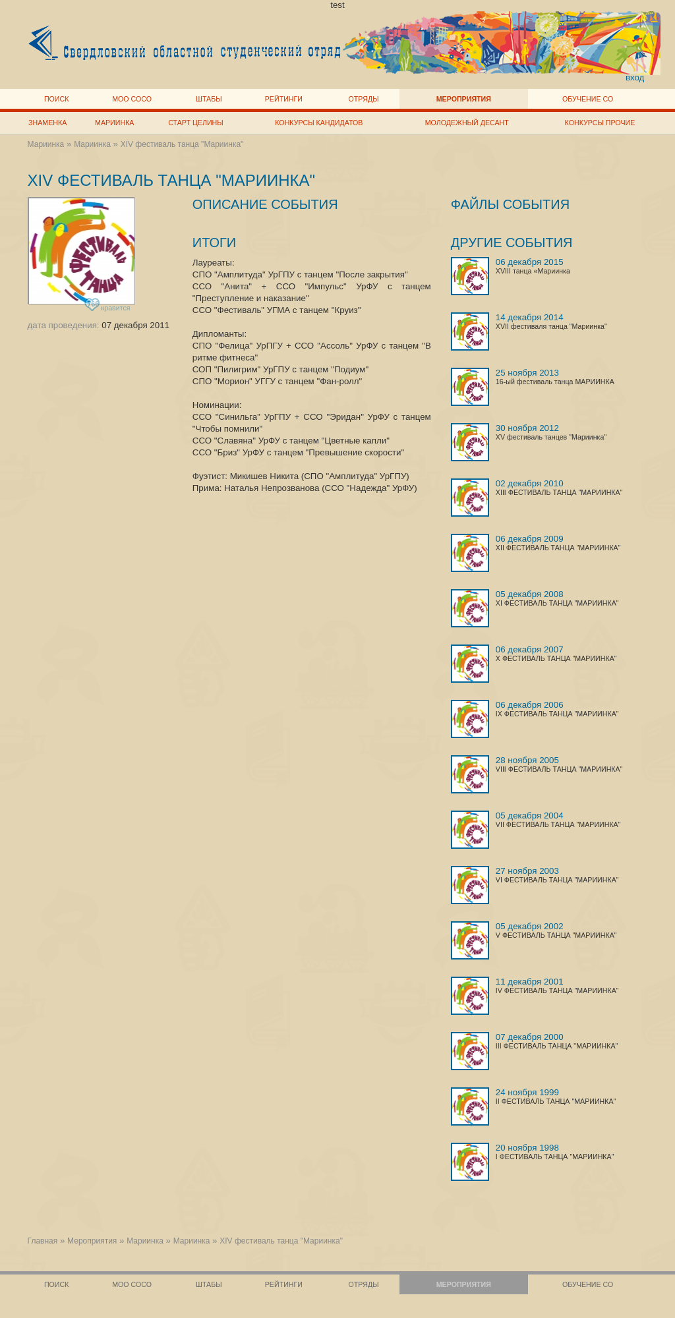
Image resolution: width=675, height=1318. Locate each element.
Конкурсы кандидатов (319, 123)
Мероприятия (463, 99)
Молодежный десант (467, 123)
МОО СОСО (132, 99)
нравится (108, 306)
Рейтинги (284, 99)
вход (635, 77)
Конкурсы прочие (600, 123)
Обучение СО (587, 99)
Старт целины (195, 123)
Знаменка (47, 123)
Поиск (56, 99)
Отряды (364, 99)
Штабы (208, 99)
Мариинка (114, 123)
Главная (43, 1241)
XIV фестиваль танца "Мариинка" (182, 144)
